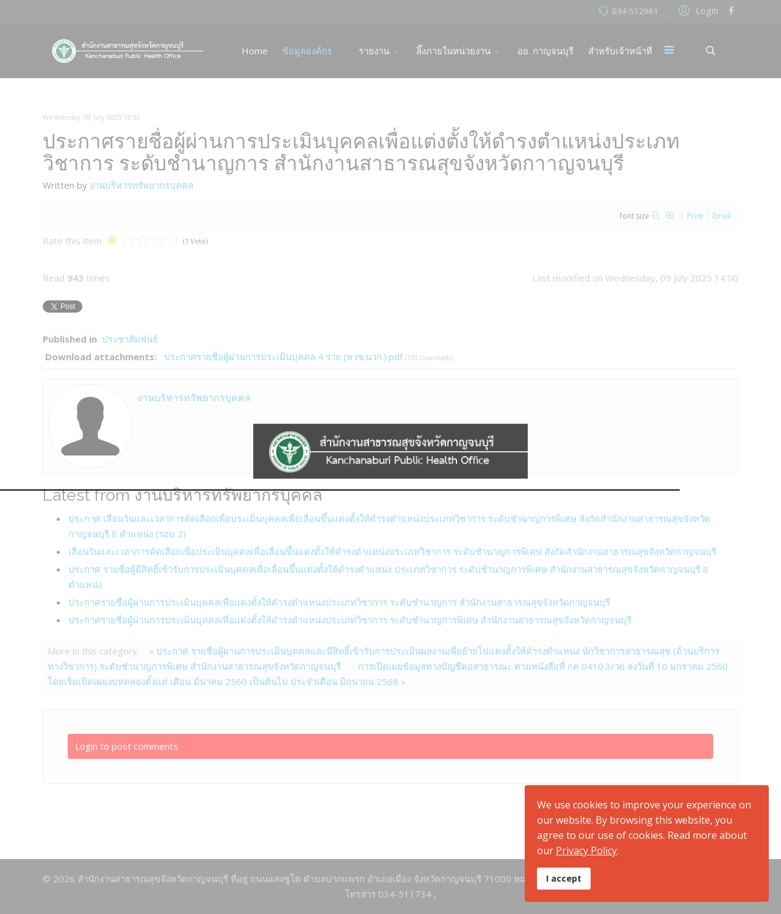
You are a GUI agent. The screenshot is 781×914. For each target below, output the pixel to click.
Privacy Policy (586, 850)
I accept (563, 878)
